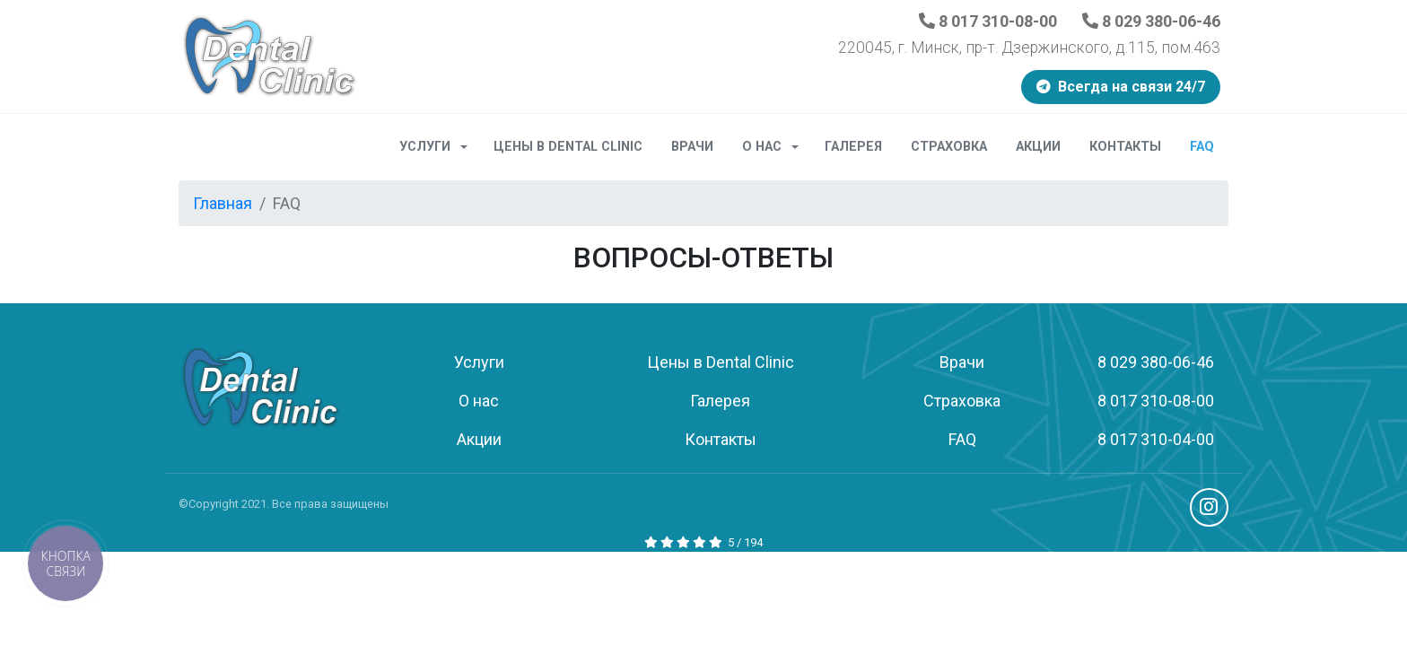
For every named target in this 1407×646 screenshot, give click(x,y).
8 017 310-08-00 (988, 21)
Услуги (439, 147)
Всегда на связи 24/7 (1120, 86)
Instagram (1209, 507)
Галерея (853, 146)
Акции (1038, 146)
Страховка (949, 146)
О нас (776, 147)
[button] (65, 563)
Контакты (1125, 146)
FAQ (1202, 146)
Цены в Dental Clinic (568, 146)
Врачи (692, 146)
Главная (222, 203)
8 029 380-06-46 (1151, 21)
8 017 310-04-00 (1155, 439)
